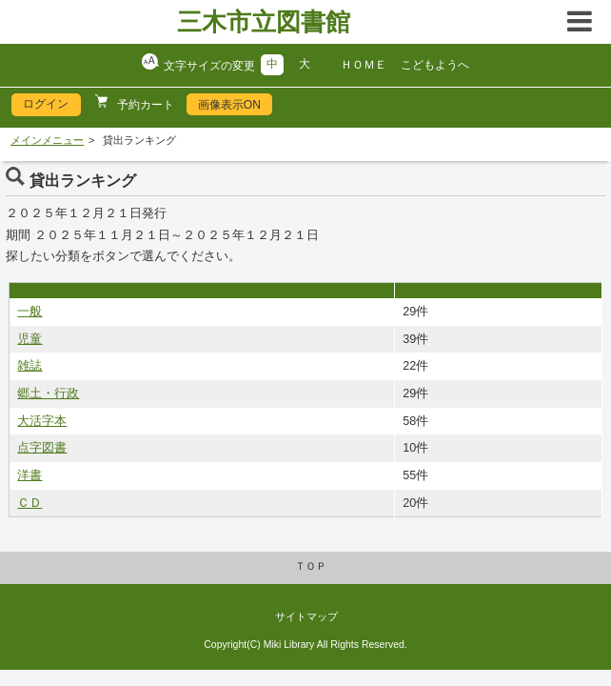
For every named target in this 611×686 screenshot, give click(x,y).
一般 (29, 311)
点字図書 (42, 447)
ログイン (46, 104)
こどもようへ (435, 64)
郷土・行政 (48, 393)
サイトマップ (306, 616)
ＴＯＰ (310, 566)
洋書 (29, 475)
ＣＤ (29, 503)
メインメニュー (47, 140)
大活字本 (42, 421)
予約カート (144, 104)
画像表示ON (229, 104)
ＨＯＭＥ (363, 64)
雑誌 (29, 366)
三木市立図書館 (263, 22)
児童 (29, 339)
